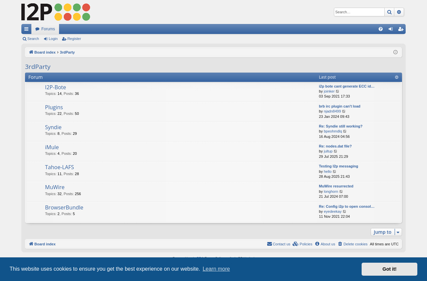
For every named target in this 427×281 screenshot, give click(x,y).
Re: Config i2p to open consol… (347, 206)
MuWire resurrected (336, 186)
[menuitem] (381, 29)
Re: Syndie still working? (341, 126)
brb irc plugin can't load (339, 106)
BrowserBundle (64, 207)
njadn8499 (332, 111)
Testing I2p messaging (338, 166)
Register (74, 39)
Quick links (27, 30)
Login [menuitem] (392, 30)
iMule (52, 147)
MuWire (55, 187)
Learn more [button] (216, 269)
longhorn (331, 191)
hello (328, 171)
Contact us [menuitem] (279, 243)
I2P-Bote (55, 87)
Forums (48, 29)
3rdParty (37, 66)
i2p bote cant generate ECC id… (347, 86)
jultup (328, 151)
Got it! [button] (390, 269)
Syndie (53, 127)
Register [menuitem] (402, 30)
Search (33, 39)
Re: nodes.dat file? (335, 146)
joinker (329, 91)
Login (53, 39)
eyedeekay (333, 211)
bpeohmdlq (333, 131)
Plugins (54, 107)
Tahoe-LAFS (59, 167)
